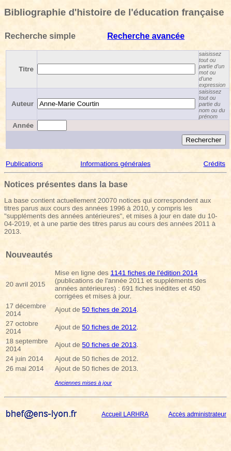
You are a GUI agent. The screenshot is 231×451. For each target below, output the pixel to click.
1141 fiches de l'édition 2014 (154, 273)
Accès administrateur (197, 414)
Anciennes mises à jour (83, 383)
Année (23, 125)
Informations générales (115, 164)
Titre (26, 69)
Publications (24, 164)
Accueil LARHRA (125, 414)
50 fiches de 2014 (109, 309)
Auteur (22, 104)
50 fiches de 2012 (109, 327)
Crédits (214, 164)
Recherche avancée (145, 36)
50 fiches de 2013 (109, 345)
